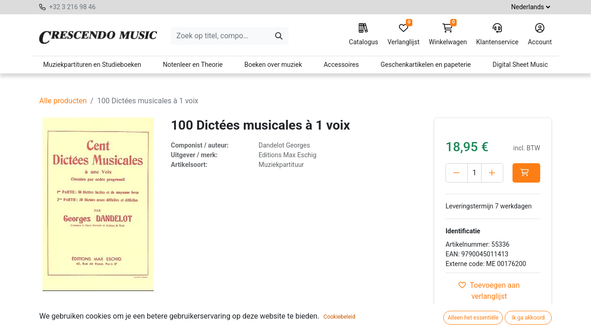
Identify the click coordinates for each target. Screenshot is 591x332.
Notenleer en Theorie (193, 64)
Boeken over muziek (273, 64)
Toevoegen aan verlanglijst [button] (488, 291)
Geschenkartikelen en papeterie (425, 64)
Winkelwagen (448, 35)
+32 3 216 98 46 (72, 7)
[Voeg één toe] (492, 173)
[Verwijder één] (457, 173)
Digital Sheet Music (520, 64)
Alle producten (63, 100)
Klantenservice (497, 35)
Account (540, 35)
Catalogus (363, 35)
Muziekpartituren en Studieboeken (92, 64)
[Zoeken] (279, 36)
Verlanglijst (403, 35)
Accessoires (341, 64)
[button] (526, 173)
